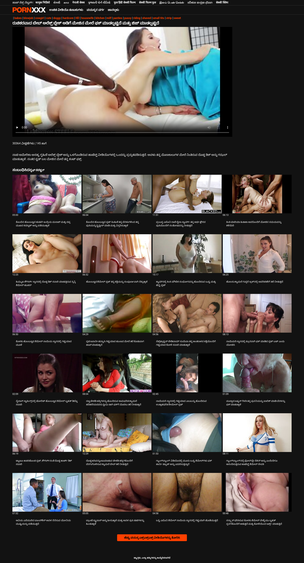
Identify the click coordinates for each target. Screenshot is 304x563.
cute (48, 18)
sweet (177, 18)
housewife (87, 18)
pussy (127, 18)
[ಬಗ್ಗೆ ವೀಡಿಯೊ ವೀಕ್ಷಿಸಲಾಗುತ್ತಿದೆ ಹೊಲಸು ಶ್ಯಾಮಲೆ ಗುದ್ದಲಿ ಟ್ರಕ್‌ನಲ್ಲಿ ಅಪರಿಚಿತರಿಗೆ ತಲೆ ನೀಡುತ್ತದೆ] (257, 253)
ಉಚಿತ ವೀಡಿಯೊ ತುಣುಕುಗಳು (66, 10)
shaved (146, 18)
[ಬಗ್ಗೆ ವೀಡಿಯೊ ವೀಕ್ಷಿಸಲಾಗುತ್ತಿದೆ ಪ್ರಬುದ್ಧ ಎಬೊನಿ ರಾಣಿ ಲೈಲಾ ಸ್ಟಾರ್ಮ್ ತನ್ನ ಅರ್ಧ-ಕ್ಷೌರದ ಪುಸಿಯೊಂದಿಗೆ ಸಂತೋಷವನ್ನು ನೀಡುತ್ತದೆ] (187, 194)
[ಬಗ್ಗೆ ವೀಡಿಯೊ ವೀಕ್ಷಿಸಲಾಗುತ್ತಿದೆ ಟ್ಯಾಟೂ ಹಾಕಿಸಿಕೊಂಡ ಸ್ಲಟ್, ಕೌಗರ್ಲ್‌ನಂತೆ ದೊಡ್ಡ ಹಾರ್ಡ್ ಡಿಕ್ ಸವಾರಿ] (46, 432)
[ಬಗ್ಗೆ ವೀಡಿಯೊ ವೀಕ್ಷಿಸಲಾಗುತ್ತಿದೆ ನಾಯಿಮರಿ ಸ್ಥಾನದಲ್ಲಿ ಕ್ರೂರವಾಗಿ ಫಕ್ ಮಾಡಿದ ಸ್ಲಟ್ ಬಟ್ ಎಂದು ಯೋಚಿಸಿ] (257, 313)
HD (77, 18)
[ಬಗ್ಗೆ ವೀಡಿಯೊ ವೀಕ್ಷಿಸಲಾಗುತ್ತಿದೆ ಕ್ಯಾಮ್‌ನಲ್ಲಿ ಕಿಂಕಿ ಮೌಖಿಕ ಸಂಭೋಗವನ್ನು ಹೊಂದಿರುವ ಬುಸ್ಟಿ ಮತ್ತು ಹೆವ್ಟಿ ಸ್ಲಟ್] (187, 253)
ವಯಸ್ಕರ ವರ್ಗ (95, 10)
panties (117, 18)
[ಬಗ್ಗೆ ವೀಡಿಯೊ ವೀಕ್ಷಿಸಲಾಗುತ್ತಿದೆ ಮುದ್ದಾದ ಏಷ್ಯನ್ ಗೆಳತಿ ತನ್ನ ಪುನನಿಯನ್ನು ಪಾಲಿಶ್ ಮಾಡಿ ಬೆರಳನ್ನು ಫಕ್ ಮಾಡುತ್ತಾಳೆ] (257, 373)
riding (136, 18)
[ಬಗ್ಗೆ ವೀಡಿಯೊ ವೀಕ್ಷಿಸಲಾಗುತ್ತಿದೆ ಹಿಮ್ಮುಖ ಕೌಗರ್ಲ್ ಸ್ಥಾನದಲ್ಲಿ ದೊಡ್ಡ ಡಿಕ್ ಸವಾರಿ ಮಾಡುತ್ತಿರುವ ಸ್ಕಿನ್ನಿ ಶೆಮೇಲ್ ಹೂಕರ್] (46, 253)
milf (109, 18)
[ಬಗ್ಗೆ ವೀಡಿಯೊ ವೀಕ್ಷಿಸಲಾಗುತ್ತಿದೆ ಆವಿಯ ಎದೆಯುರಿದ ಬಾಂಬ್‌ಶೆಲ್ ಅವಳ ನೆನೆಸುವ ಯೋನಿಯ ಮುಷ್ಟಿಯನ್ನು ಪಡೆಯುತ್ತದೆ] (46, 492)
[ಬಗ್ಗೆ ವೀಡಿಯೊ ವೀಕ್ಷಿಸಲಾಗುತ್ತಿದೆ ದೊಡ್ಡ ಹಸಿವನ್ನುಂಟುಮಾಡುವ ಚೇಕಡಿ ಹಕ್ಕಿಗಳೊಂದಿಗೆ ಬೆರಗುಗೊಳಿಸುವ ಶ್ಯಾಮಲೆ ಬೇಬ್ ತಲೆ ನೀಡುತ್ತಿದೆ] (117, 432)
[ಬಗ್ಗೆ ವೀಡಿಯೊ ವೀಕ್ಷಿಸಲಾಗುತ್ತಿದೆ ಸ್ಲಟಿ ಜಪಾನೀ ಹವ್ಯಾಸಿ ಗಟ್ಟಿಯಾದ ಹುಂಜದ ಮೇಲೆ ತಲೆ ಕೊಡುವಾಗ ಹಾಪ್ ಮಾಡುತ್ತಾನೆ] (117, 313)
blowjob (28, 18)
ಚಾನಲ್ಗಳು (113, 10)
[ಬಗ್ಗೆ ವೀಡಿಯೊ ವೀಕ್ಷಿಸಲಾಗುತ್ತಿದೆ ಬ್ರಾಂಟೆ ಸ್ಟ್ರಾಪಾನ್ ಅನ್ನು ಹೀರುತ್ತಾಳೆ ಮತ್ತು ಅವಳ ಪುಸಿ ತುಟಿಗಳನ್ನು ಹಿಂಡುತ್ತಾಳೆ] (117, 492)
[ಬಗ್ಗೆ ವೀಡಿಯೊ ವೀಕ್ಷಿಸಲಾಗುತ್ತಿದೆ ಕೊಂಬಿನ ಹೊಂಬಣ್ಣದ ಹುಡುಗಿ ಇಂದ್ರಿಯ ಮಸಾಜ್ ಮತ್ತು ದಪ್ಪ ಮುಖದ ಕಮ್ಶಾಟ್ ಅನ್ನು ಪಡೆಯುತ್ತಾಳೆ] (46, 194)
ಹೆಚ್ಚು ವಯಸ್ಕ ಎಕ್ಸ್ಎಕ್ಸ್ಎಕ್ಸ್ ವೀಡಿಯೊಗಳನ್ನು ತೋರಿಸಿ (152, 537)
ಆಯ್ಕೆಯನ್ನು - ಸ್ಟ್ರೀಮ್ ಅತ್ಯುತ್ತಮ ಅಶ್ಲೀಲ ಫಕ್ (29, 10)
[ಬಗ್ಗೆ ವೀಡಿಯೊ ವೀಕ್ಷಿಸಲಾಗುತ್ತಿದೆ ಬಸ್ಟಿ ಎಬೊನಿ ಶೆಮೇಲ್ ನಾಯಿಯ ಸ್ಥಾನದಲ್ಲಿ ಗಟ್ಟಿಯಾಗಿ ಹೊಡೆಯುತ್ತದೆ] (187, 492)
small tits (158, 18)
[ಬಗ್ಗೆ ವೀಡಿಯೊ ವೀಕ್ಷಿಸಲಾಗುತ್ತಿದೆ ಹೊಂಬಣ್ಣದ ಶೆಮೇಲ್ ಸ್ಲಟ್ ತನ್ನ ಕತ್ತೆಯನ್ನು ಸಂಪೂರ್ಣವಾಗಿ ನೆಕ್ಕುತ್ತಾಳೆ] (117, 253)
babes (18, 18)
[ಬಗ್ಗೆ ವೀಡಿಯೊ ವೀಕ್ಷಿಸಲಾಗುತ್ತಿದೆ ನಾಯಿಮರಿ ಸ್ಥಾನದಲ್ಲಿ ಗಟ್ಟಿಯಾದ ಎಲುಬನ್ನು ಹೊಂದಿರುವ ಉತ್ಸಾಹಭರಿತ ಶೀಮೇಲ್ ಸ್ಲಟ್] (187, 373)
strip (169, 18)
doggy (57, 18)
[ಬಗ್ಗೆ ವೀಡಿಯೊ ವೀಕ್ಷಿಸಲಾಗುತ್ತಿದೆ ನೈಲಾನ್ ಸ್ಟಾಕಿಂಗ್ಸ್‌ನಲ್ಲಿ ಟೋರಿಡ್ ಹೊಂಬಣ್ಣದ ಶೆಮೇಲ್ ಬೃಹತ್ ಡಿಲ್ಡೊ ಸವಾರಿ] (46, 373)
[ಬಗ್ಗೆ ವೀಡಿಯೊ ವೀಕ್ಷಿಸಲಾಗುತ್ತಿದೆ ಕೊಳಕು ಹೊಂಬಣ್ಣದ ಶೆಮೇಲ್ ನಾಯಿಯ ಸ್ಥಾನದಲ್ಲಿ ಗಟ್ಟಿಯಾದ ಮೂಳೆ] (46, 313)
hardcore (68, 18)
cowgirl (39, 18)
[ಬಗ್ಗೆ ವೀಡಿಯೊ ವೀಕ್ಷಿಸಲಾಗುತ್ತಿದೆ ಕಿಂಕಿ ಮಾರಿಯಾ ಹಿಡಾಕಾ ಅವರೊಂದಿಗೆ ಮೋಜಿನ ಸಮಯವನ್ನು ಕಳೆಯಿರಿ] (257, 194)
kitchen (100, 18)
